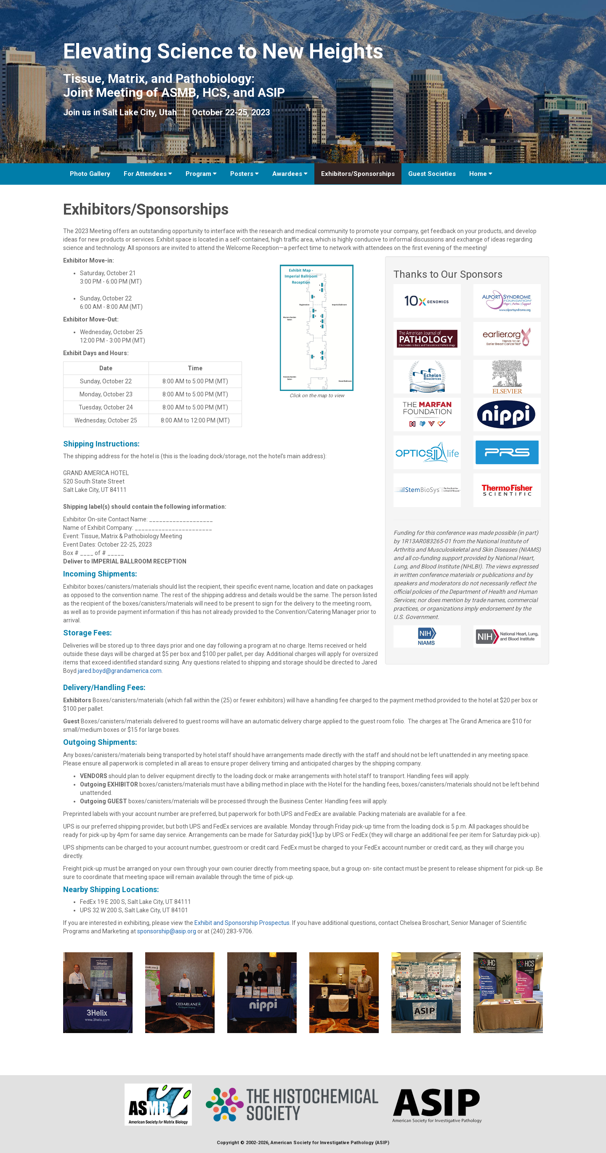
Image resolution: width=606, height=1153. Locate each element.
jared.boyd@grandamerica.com (120, 670)
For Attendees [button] (148, 174)
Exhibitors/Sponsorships (358, 174)
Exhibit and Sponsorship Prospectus (242, 922)
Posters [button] (244, 174)
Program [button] (201, 174)
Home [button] (480, 174)
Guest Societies (432, 174)
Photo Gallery (90, 174)
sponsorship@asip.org (166, 931)
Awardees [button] (290, 174)
